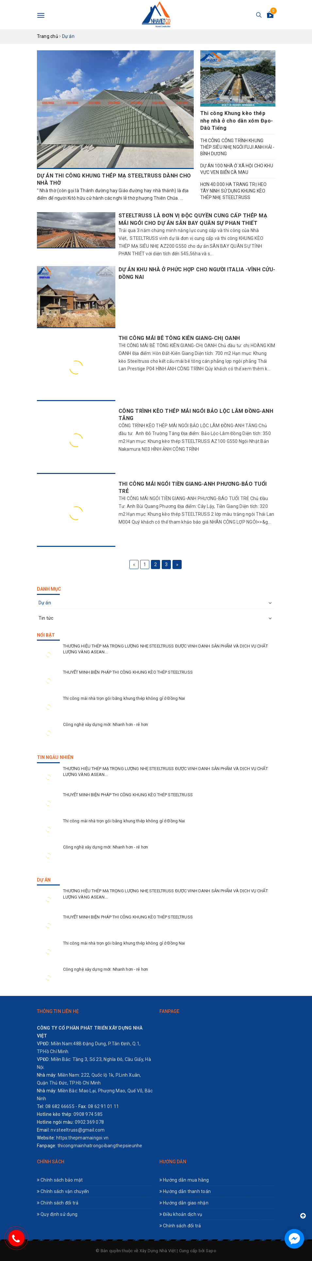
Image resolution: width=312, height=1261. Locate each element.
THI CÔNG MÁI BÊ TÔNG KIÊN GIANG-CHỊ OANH (179, 338)
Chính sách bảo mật (60, 1180)
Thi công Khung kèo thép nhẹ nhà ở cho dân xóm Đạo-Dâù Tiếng (236, 120)
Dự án (45, 602)
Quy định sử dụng (57, 1214)
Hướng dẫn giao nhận (183, 1202)
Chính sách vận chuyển (63, 1191)
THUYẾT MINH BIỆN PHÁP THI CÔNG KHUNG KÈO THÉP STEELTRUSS (128, 672)
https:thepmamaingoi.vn (82, 1137)
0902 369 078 (89, 1122)
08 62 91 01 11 (103, 1106)
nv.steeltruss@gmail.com (78, 1130)
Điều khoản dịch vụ (181, 1214)
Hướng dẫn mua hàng (184, 1180)
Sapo (211, 1250)
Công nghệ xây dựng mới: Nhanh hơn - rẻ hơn (105, 724)
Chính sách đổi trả (58, 1202)
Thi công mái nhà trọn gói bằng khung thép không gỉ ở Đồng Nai (124, 698)
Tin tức (46, 618)
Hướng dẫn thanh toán (185, 1191)
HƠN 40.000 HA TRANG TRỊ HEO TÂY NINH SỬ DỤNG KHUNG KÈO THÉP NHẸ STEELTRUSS (233, 191)
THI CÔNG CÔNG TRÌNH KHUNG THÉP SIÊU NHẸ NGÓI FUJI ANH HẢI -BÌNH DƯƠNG (237, 147)
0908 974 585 (88, 1114)
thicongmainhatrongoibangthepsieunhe (99, 1145)
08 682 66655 (59, 1106)
